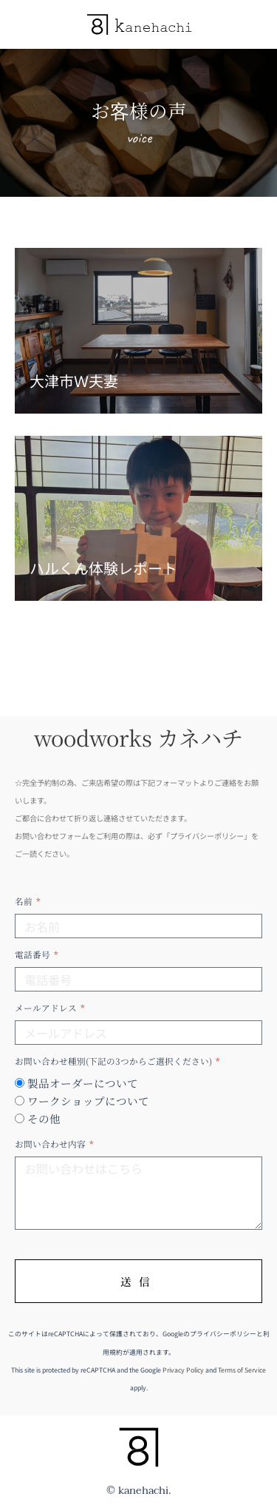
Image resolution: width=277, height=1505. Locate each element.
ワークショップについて (88, 1100)
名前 (25, 901)
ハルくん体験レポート (103, 568)
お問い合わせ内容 (51, 1144)
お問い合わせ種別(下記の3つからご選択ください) (114, 1061)
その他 (44, 1118)
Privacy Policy (183, 1370)
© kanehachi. (138, 1490)
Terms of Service (242, 1370)
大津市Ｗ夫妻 (74, 380)
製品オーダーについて (82, 1083)
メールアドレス (47, 1008)
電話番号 (33, 954)
